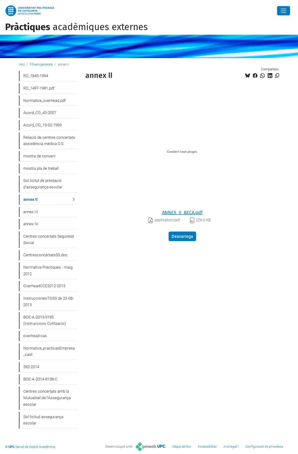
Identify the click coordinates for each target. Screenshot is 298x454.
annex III (30, 211)
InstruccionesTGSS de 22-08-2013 (48, 301)
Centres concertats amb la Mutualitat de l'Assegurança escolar (47, 397)
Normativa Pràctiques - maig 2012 (48, 270)
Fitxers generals (41, 64)
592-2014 (31, 366)
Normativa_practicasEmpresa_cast (49, 351)
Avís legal (230, 446)
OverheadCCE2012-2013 (44, 286)
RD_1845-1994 (35, 75)
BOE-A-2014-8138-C (40, 379)
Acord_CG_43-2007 (39, 112)
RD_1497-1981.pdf (39, 88)
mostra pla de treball (41, 168)
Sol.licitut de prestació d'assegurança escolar (42, 183)
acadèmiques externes (76, 27)
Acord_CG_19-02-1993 (42, 125)
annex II (30, 199)
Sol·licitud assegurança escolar (43, 420)
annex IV (30, 224)
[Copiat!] (277, 75)
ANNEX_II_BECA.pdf (182, 212)
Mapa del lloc (181, 446)
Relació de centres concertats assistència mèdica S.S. (49, 140)
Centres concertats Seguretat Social (48, 239)
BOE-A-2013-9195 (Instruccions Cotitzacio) (44, 320)
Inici (22, 64)
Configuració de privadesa (264, 446)
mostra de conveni (39, 156)
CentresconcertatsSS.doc (45, 255)
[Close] (283, 10)
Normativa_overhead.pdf (44, 100)
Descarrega (182, 236)
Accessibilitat (207, 446)
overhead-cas (35, 335)
